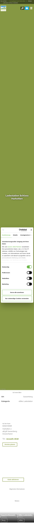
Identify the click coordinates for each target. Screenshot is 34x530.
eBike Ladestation (21, 520)
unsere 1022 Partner (14, 247)
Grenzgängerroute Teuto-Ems (17, 1)
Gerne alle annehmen (17, 292)
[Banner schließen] (31, 230)
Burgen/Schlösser (4, 520)
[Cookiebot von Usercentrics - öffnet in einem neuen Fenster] (20, 230)
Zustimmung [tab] (6, 235)
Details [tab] (15, 235)
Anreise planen (10, 444)
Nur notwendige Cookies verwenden (17, 298)
